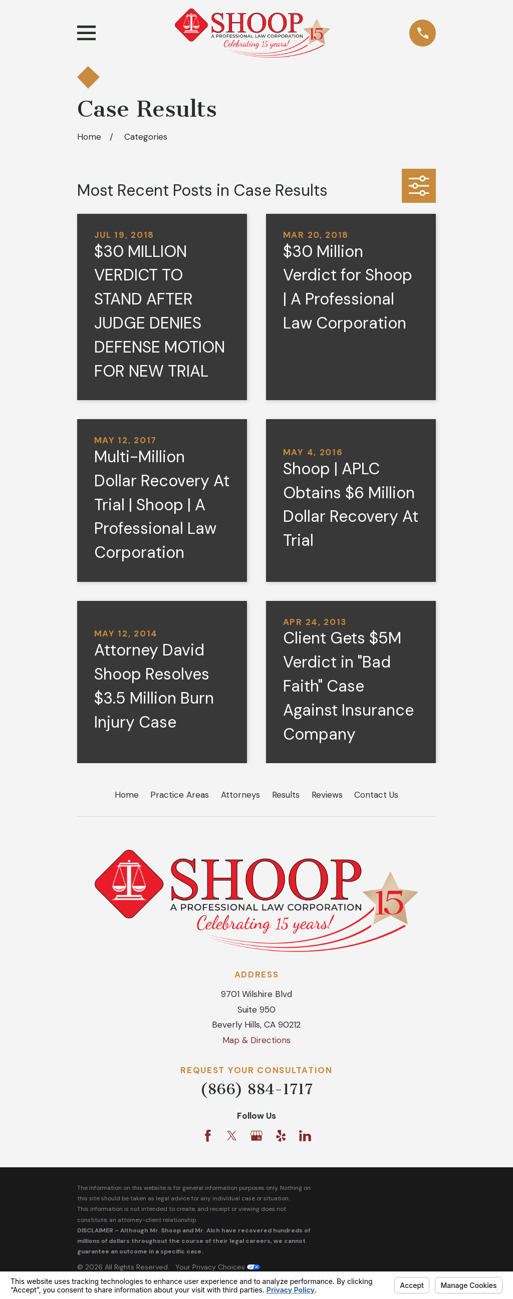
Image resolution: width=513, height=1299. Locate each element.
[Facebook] (208, 1136)
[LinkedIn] (305, 1136)
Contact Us (376, 794)
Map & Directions (256, 1040)
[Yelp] (281, 1136)
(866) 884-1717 (256, 1089)
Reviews (327, 794)
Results (286, 794)
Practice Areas (179, 794)
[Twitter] (232, 1136)
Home (127, 794)
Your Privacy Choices (217, 1266)
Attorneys (240, 794)
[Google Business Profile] (256, 1136)
